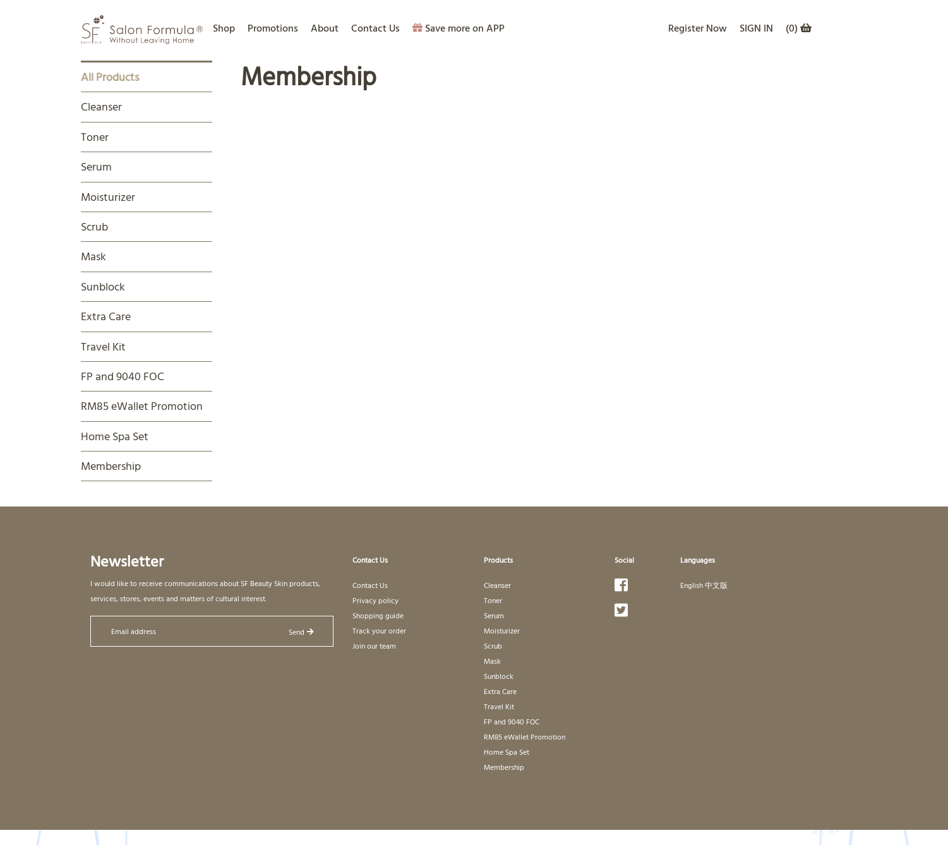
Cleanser (101, 106)
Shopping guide (378, 615)
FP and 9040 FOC (122, 376)
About (325, 27)
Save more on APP (458, 27)
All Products (110, 76)
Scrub (94, 226)
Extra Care (106, 316)
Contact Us (375, 27)
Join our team (374, 645)
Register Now (697, 27)
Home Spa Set (114, 436)
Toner (95, 136)
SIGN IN (756, 27)
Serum (96, 166)
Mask (93, 256)
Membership (111, 465)
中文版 (716, 584)
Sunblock (103, 286)
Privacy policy (375, 600)
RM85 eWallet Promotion (142, 405)
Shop (224, 27)
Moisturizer (108, 196)
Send (301, 631)
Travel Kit (103, 346)
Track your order (379, 630)
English (691, 584)
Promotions (273, 27)
